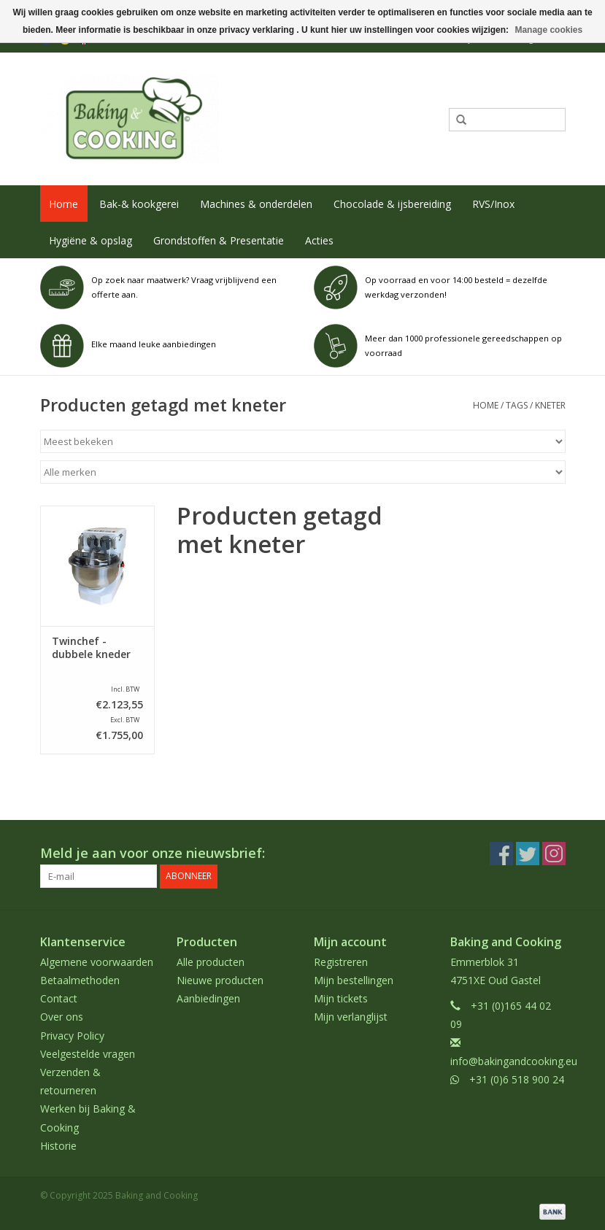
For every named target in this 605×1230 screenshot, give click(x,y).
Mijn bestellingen (353, 980)
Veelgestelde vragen (87, 1054)
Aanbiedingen (208, 998)
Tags (517, 405)
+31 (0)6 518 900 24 (516, 1079)
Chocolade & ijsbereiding (392, 204)
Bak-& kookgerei (139, 204)
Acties (319, 240)
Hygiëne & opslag (90, 240)
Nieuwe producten (220, 980)
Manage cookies (548, 30)
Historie (58, 1145)
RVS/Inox (493, 204)
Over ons (61, 1017)
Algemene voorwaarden (96, 962)
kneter (550, 405)
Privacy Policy (72, 1035)
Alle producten (210, 962)
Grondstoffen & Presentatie (218, 240)
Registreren (341, 962)
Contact (58, 998)
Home (63, 204)
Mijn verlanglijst (351, 1017)
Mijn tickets (341, 998)
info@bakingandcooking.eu (513, 1061)
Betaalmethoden (80, 980)
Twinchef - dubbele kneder (91, 648)
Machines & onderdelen (256, 204)
